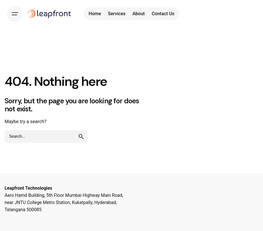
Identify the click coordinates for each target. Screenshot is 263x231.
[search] (81, 136)
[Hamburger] (15, 14)
